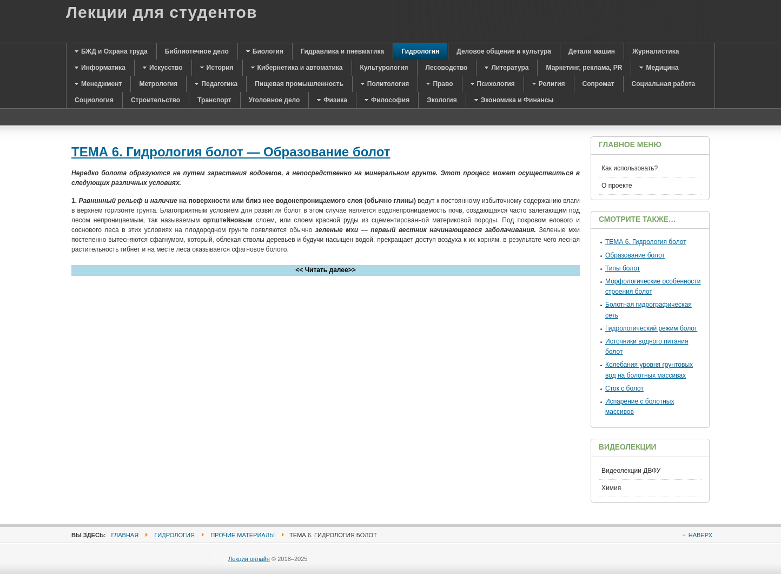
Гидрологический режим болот (651, 328)
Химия (611, 488)
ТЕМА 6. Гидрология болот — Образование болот (230, 151)
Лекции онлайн (249, 559)
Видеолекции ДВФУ (630, 470)
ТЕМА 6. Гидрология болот (645, 242)
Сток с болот (624, 388)
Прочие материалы (242, 535)
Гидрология (174, 535)
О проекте (616, 185)
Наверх (700, 535)
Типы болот (622, 268)
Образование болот (635, 255)
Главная (125, 535)
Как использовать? (629, 168)
